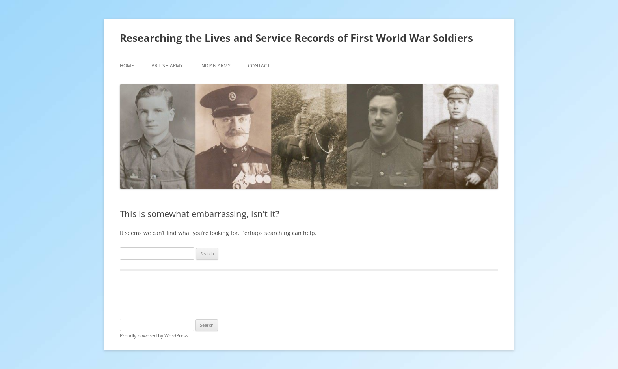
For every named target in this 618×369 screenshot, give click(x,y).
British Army (167, 65)
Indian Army (215, 65)
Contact (259, 65)
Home (127, 65)
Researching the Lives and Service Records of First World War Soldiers (296, 38)
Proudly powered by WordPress (154, 335)
